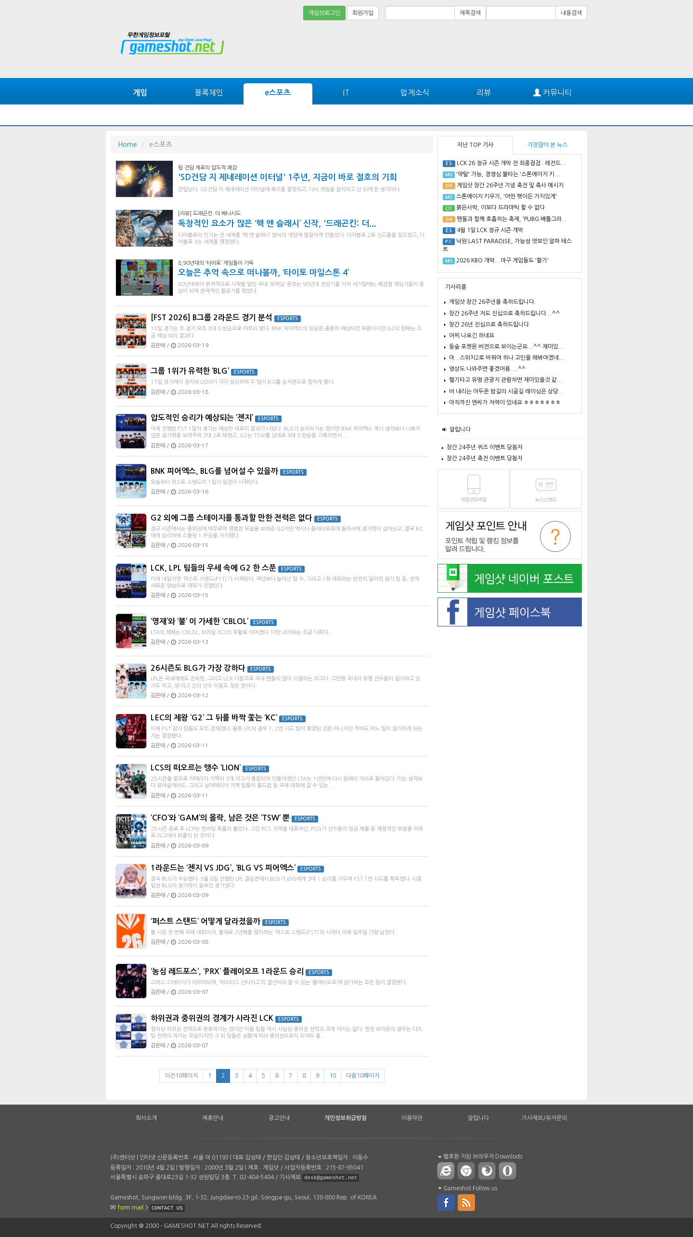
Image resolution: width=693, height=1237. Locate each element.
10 (332, 1076)
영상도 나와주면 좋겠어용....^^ (487, 369)
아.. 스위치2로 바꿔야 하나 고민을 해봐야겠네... (507, 358)
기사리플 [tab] (455, 287)
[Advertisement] (551, 49)
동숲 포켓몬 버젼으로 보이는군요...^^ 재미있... (506, 347)
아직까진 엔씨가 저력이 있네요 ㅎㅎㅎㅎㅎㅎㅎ (505, 402)
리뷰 (483, 92)
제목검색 (470, 13)
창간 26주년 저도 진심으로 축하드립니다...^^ (504, 313)
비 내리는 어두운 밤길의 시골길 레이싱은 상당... (506, 391)
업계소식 (414, 92)
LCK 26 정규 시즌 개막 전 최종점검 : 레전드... (511, 163)
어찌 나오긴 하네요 (471, 336)
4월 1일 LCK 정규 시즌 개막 (490, 230)
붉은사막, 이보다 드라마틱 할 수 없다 (500, 207)
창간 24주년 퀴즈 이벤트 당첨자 (485, 447)
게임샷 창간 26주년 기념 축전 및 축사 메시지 (510, 185)
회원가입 (362, 13)
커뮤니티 (552, 93)
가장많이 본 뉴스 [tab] (547, 145)
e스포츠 (278, 92)
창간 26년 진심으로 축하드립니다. (490, 324)
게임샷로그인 (324, 13)
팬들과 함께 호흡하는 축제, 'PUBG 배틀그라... (512, 219)
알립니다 (460, 429)
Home (127, 144)
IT (346, 92)
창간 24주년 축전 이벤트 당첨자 (485, 458)
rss (467, 1202)
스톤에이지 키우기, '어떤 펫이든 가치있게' (506, 196)
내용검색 (571, 13)
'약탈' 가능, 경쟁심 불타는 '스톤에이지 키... (508, 174)
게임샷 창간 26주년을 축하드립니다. (492, 302)
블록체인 (208, 92)
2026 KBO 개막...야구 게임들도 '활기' (502, 260)
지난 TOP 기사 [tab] (475, 145)
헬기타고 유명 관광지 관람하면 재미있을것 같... (506, 380)
